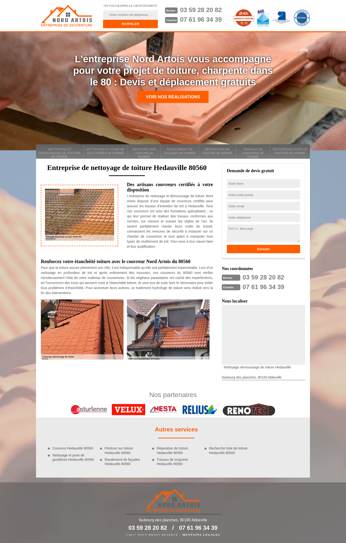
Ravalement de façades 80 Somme (180, 151)
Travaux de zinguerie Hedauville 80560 (172, 462)
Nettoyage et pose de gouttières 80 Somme (105, 151)
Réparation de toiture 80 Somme (217, 151)
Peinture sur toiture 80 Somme (144, 152)
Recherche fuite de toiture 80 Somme (290, 151)
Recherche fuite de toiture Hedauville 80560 (228, 450)
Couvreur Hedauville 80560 (72, 448)
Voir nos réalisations (173, 97)
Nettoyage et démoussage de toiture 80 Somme (60, 152)
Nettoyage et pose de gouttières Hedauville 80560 (73, 457)
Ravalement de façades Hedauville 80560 (122, 462)
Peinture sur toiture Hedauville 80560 (119, 450)
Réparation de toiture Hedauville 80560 (172, 450)
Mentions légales (201, 535)
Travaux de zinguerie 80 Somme (253, 152)
